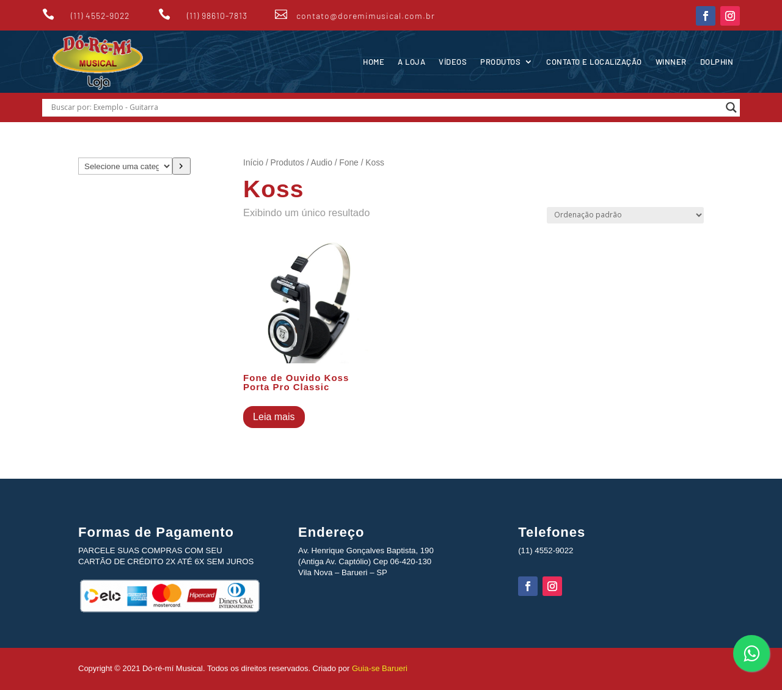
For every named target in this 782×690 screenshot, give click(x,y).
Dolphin (717, 62)
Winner (671, 62)
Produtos (500, 62)
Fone (348, 162)
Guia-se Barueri (378, 668)
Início (253, 162)
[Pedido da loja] (625, 215)
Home (373, 62)
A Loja (411, 62)
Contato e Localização (594, 62)
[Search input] (385, 107)
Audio (321, 162)
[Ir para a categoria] (181, 166)
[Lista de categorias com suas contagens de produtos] (125, 166)
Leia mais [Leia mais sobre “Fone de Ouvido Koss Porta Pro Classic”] (273, 417)
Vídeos (453, 62)
